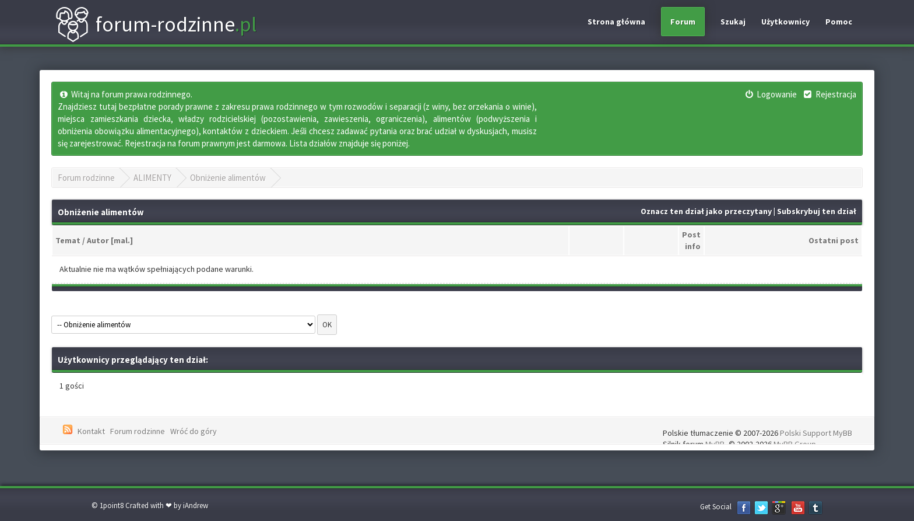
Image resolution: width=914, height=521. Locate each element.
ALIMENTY (152, 177)
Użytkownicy (785, 21)
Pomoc (838, 21)
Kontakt (91, 431)
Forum (682, 21)
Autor (98, 240)
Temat (67, 240)
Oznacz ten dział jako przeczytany (706, 211)
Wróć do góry (193, 431)
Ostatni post (833, 240)
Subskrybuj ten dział (816, 211)
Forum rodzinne (86, 177)
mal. (122, 240)
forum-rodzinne (155, 24)
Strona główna (616, 21)
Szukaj (733, 21)
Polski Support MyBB (816, 433)
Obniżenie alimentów (228, 177)
